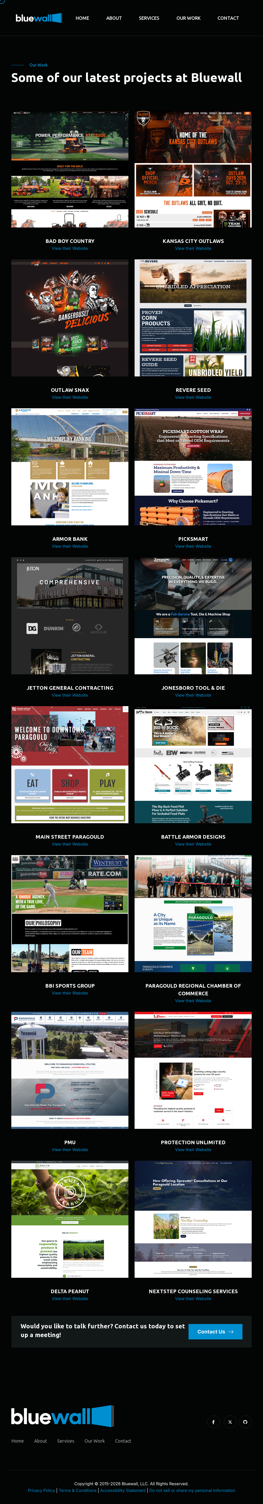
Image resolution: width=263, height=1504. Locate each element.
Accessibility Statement (123, 1490)
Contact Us (215, 1332)
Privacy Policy (41, 1490)
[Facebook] (213, 1422)
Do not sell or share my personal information (192, 1490)
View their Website (70, 248)
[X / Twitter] (230, 1422)
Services (149, 18)
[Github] (245, 1422)
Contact (228, 18)
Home (82, 18)
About (114, 18)
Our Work (188, 18)
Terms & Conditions (78, 1490)
